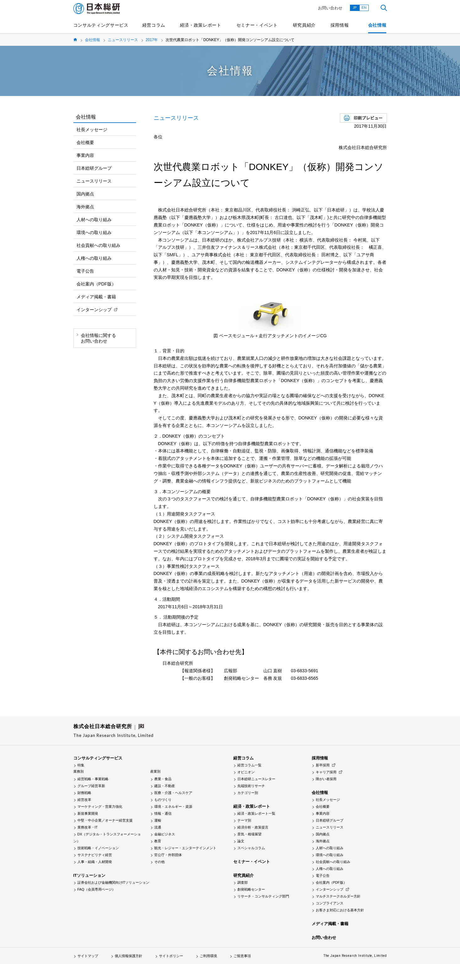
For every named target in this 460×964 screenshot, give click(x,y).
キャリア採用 (326, 772)
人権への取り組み (94, 258)
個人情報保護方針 (128, 956)
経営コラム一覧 (249, 765)
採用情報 (339, 25)
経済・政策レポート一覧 (256, 813)
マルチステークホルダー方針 (338, 896)
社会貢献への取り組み (98, 245)
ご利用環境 (208, 956)
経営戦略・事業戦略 (92, 779)
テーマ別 (244, 820)
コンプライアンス (329, 903)
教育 (157, 841)
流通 (157, 827)
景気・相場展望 (249, 834)
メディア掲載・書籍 (96, 296)
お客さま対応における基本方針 (340, 910)
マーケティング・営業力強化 (99, 806)
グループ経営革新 (91, 786)
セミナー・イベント (257, 25)
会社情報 (377, 25)
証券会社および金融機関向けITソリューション (113, 882)
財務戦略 (84, 793)
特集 (80, 765)
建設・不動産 (164, 786)
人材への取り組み (94, 219)
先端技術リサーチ (251, 786)
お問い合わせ (330, 8)
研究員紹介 (304, 25)
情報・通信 (163, 813)
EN (364, 7)
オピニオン (246, 772)
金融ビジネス (164, 834)
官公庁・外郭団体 (168, 855)
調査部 (242, 882)
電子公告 (85, 271)
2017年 (152, 40)
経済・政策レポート (200, 25)
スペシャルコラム (251, 848)
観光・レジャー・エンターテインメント (185, 848)
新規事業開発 (87, 813)
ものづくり (163, 800)
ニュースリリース (123, 40)
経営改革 (84, 800)
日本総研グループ (94, 168)
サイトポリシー (171, 956)
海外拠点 (85, 206)
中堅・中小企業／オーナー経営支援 (105, 820)
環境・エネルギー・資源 (173, 806)
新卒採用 (323, 765)
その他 (159, 862)
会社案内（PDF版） (96, 283)
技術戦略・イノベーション (98, 848)
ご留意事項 (242, 956)
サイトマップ (87, 956)
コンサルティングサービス (101, 25)
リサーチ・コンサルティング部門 (263, 896)
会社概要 (85, 142)
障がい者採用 (326, 779)
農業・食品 (163, 779)
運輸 (157, 820)
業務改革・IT (87, 827)
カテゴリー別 (247, 793)
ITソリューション (89, 875)
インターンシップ (94, 309)
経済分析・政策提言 (252, 827)
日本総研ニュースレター (256, 779)
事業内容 (85, 155)
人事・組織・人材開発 (94, 862)
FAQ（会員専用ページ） (96, 889)
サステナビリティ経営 (94, 855)
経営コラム (154, 25)
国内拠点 (85, 193)
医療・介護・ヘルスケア (173, 793)
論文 (240, 841)
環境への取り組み (94, 232)
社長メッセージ (92, 129)
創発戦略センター (251, 889)
